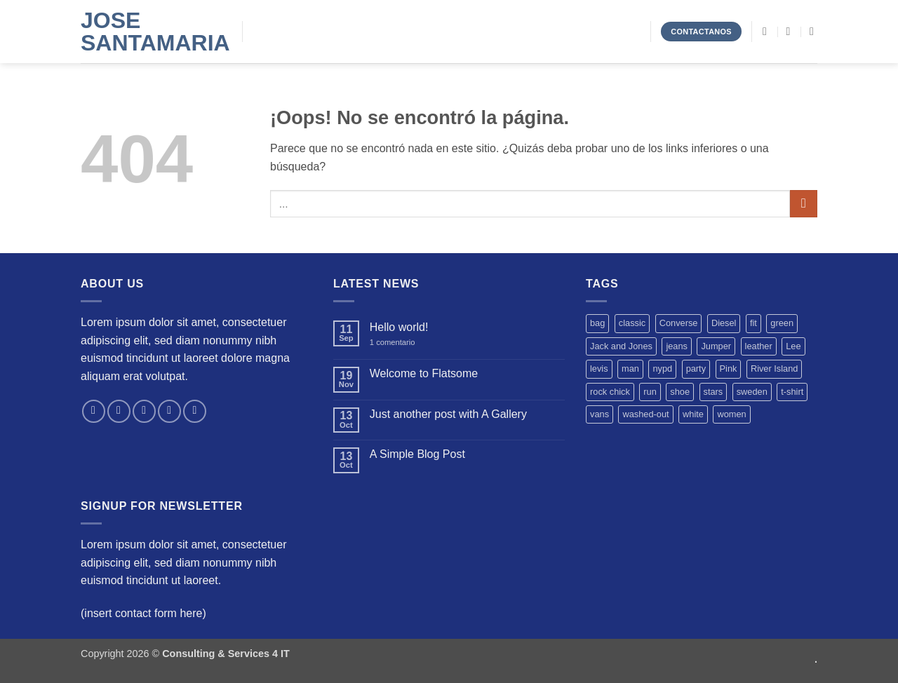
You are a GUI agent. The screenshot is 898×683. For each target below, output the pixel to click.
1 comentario (403, 342)
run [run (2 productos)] (650, 391)
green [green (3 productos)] (781, 323)
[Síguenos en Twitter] (144, 411)
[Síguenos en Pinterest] (194, 411)
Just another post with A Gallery (448, 414)
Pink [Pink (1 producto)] (728, 368)
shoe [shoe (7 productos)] (680, 391)
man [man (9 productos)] (630, 368)
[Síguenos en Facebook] (93, 411)
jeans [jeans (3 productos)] (677, 346)
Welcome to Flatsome (424, 373)
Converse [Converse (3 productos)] (678, 323)
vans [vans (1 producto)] (599, 414)
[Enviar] (803, 203)
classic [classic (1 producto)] (632, 323)
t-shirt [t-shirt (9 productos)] (792, 391)
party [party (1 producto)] (696, 368)
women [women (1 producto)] (731, 414)
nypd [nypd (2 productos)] (662, 368)
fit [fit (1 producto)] (753, 323)
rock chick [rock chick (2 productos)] (610, 391)
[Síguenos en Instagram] (118, 411)
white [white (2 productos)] (693, 414)
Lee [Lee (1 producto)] (793, 346)
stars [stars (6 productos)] (713, 391)
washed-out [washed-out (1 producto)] (645, 414)
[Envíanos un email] (169, 411)
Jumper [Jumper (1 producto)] (716, 346)
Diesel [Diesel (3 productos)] (724, 323)
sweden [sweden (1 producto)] (752, 391)
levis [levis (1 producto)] (599, 368)
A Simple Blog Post (417, 454)
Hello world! (399, 327)
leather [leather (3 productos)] (758, 346)
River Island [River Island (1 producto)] (774, 368)
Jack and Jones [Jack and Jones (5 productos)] (621, 346)
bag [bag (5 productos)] (597, 323)
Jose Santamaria (151, 31)
